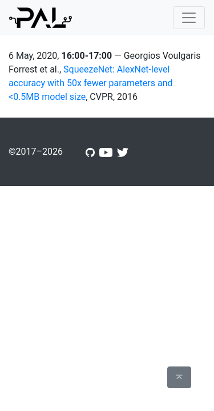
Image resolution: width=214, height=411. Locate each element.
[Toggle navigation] (189, 17)
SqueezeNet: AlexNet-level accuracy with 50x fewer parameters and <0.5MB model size (91, 83)
